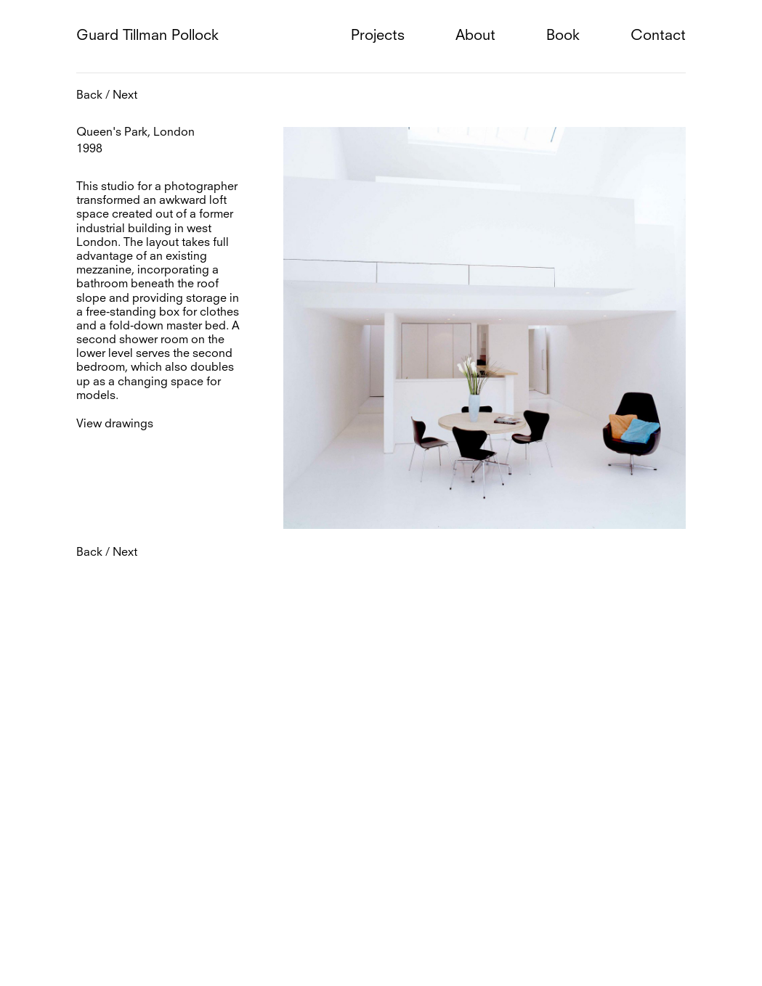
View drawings (114, 424)
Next (125, 96)
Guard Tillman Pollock (147, 36)
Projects (378, 36)
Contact (658, 36)
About (475, 36)
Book (563, 36)
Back (89, 96)
